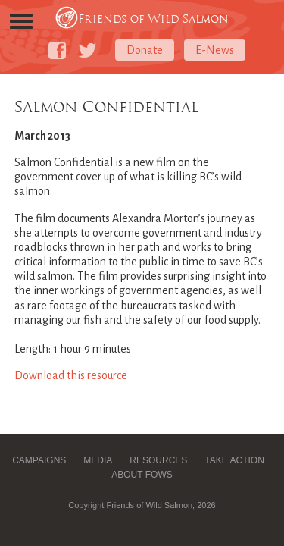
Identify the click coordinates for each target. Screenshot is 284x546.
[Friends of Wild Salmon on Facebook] (57, 50)
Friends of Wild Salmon (153, 18)
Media (97, 460)
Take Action (234, 460)
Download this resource (70, 375)
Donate (144, 50)
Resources (158, 460)
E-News (214, 50)
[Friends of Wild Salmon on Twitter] (87, 50)
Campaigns (39, 460)
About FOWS (141, 474)
